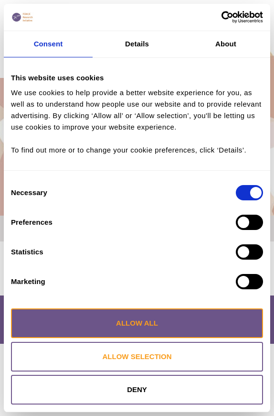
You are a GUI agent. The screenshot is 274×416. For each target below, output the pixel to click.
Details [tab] (137, 44)
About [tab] (225, 44)
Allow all (137, 323)
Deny (137, 389)
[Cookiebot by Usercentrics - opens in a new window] (221, 17)
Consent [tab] (48, 44)
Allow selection (137, 356)
